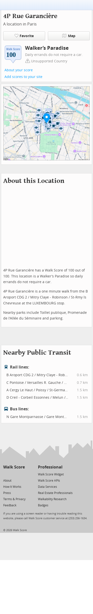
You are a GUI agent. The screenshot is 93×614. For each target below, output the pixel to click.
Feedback (9, 505)
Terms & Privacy (14, 499)
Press (7, 493)
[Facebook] (14, 474)
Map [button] (68, 36)
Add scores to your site (23, 77)
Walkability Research (52, 499)
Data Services (47, 487)
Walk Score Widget (51, 474)
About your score (18, 70)
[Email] (21, 474)
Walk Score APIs (49, 480)
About (7, 480)
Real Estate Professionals (55, 493)
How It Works (12, 487)
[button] (46, 118)
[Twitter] (6, 474)
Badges (43, 505)
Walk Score (14, 467)
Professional (50, 467)
